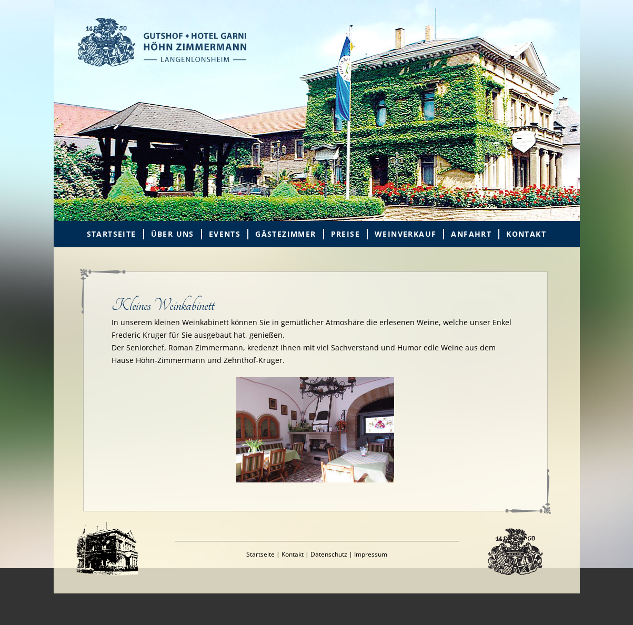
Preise (345, 234)
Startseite (111, 234)
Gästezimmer (285, 234)
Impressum (370, 554)
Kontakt (526, 234)
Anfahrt (471, 234)
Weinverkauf (405, 234)
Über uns (172, 234)
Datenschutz (328, 554)
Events (224, 234)
